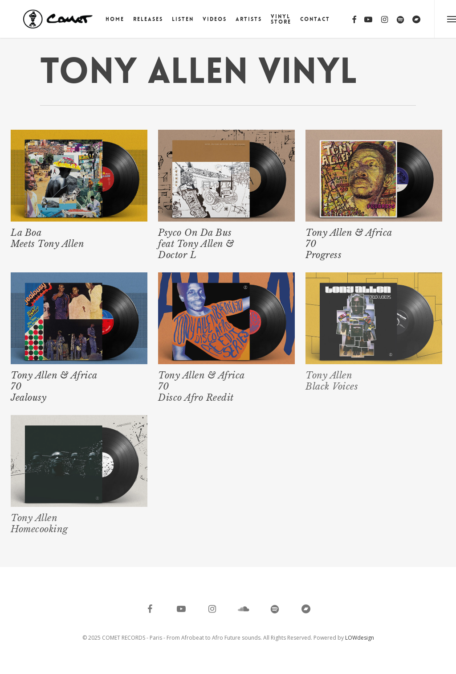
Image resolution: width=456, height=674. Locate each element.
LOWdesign (359, 637)
